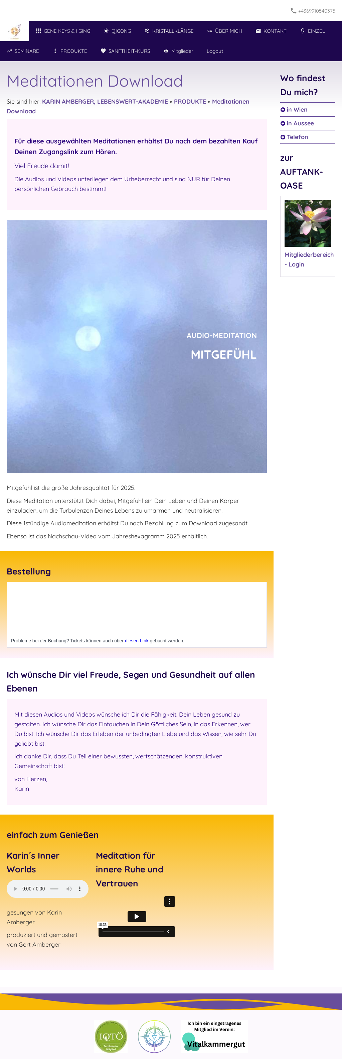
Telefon (297, 137)
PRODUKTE (190, 101)
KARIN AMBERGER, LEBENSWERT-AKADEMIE (105, 101)
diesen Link (137, 640)
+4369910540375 (313, 11)
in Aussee (300, 123)
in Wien (297, 109)
